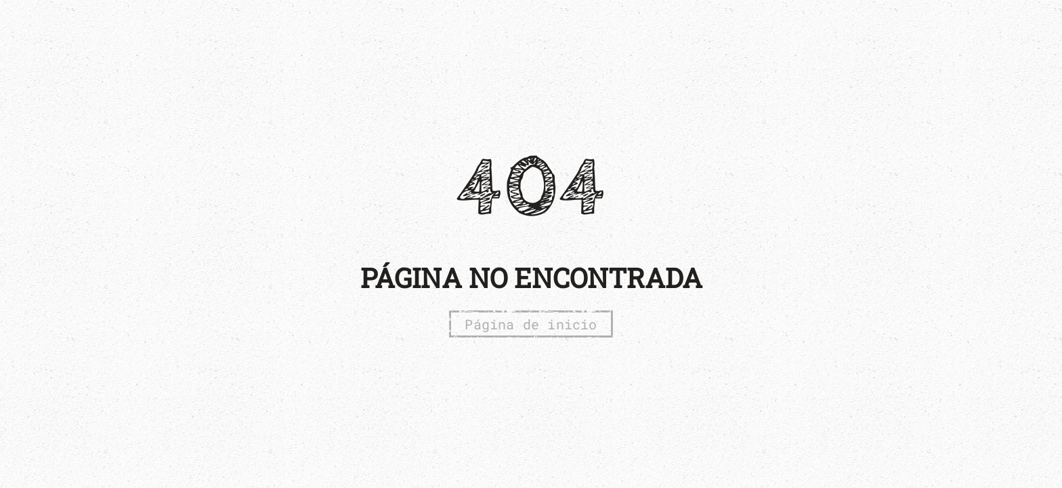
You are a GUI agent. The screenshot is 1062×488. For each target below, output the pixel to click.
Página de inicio (531, 324)
